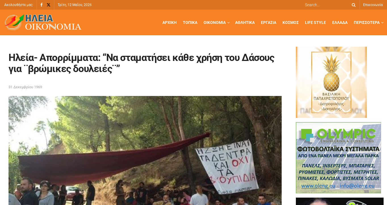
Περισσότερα (367, 22)
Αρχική (169, 22)
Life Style (315, 22)
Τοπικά (190, 22)
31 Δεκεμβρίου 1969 (25, 87)
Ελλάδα (340, 22)
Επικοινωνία (373, 5)
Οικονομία (215, 22)
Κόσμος (291, 22)
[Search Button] (352, 5)
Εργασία (268, 22)
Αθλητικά (245, 22)
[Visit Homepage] (42, 22)
